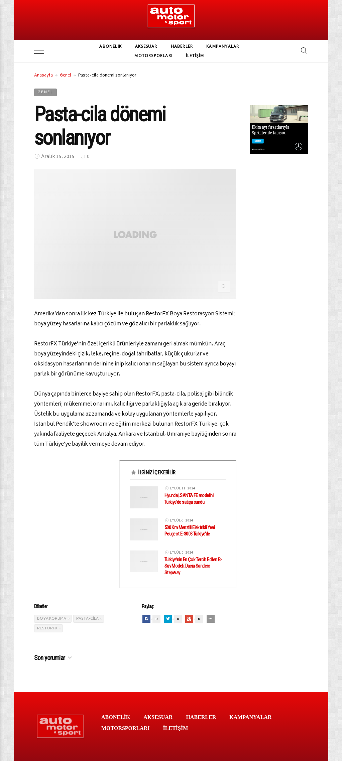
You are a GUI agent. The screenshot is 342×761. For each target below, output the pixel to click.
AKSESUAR (146, 46)
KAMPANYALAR (222, 46)
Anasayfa (43, 75)
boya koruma (51, 618)
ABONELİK (110, 46)
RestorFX (47, 628)
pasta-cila (87, 618)
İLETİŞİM (195, 55)
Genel (65, 75)
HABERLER (182, 46)
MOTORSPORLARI (153, 55)
